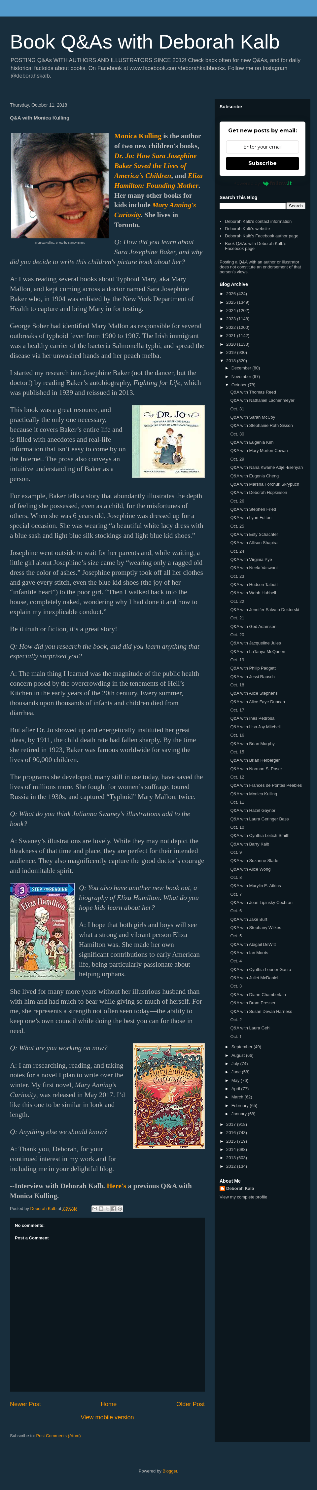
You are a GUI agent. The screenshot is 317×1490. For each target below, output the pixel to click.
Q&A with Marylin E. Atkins (255, 885)
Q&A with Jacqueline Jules (255, 643)
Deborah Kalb (240, 1188)
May (236, 1080)
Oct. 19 (237, 659)
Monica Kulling (137, 136)
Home (109, 1404)
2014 (231, 1149)
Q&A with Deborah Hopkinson (258, 492)
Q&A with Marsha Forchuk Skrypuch (264, 484)
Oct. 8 (236, 877)
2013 (231, 1157)
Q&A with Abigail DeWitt (253, 944)
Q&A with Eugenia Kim (251, 442)
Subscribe (262, 163)
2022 (231, 327)
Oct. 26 (237, 501)
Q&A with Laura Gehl (250, 1027)
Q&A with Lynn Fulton (250, 517)
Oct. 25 (237, 526)
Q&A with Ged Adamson (253, 626)
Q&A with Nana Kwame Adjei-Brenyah (266, 467)
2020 (231, 344)
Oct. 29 (237, 459)
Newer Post (25, 1404)
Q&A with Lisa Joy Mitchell (255, 726)
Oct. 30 (237, 434)
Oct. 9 (236, 852)
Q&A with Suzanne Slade (254, 860)
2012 (231, 1166)
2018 (231, 360)
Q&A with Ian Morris (249, 952)
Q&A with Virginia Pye (251, 559)
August (238, 1055)
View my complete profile (243, 1197)
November (242, 376)
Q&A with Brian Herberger (255, 760)
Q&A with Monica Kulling (253, 793)
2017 (231, 1124)
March (238, 1096)
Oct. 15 (237, 751)
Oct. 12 (237, 777)
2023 (231, 318)
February (240, 1105)
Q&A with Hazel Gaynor (252, 810)
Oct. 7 (236, 894)
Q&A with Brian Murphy (252, 743)
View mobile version (107, 1417)
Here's (116, 1186)
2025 (231, 302)
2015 (231, 1141)
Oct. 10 (237, 827)
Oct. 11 (237, 802)
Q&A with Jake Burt (248, 919)
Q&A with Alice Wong (250, 869)
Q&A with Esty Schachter (254, 534)
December (242, 367)
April (236, 1088)
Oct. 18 (237, 684)
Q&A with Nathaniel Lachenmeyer (262, 400)
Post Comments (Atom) (58, 1435)
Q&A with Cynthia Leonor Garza (260, 969)
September (242, 1046)
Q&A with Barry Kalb (249, 844)
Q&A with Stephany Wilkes (255, 927)
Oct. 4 (236, 960)
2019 (231, 352)
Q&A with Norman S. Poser (256, 768)
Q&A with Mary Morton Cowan (259, 450)
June (236, 1071)
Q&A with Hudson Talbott (254, 584)
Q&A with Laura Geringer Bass (259, 818)
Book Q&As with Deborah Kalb (145, 42)
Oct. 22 (237, 601)
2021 (231, 335)
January (239, 1113)
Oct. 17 (237, 710)
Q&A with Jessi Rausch (252, 676)
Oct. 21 (237, 617)
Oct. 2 (236, 1019)
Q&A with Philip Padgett (252, 668)
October (239, 384)
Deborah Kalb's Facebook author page (261, 235)
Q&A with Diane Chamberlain (258, 994)
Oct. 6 (236, 910)
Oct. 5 (236, 935)
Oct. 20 (237, 634)
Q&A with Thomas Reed (253, 392)
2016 (231, 1132)
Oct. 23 (237, 576)
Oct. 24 (237, 551)
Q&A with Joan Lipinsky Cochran (261, 902)
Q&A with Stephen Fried (253, 509)
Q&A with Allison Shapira (253, 542)
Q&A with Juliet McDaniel (254, 977)
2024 (231, 310)
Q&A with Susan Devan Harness (261, 1011)
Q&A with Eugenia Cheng (254, 475)
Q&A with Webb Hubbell (253, 592)
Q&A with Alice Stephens (253, 693)
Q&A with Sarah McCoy (252, 417)
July (235, 1063)
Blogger (169, 1471)
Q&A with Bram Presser (252, 1002)
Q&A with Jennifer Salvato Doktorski (264, 609)
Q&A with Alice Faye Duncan (257, 701)
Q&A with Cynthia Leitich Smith (259, 835)
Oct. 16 (237, 735)
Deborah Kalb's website (247, 228)
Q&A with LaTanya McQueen (257, 651)
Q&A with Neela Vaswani (253, 567)
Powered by (262, 183)
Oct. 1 (236, 1036)
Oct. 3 (236, 986)
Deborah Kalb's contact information (258, 221)
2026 (231, 293)
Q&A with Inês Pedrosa (252, 718)
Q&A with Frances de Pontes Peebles (266, 785)
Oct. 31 (237, 408)
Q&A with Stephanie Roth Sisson (261, 425)
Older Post (190, 1404)
